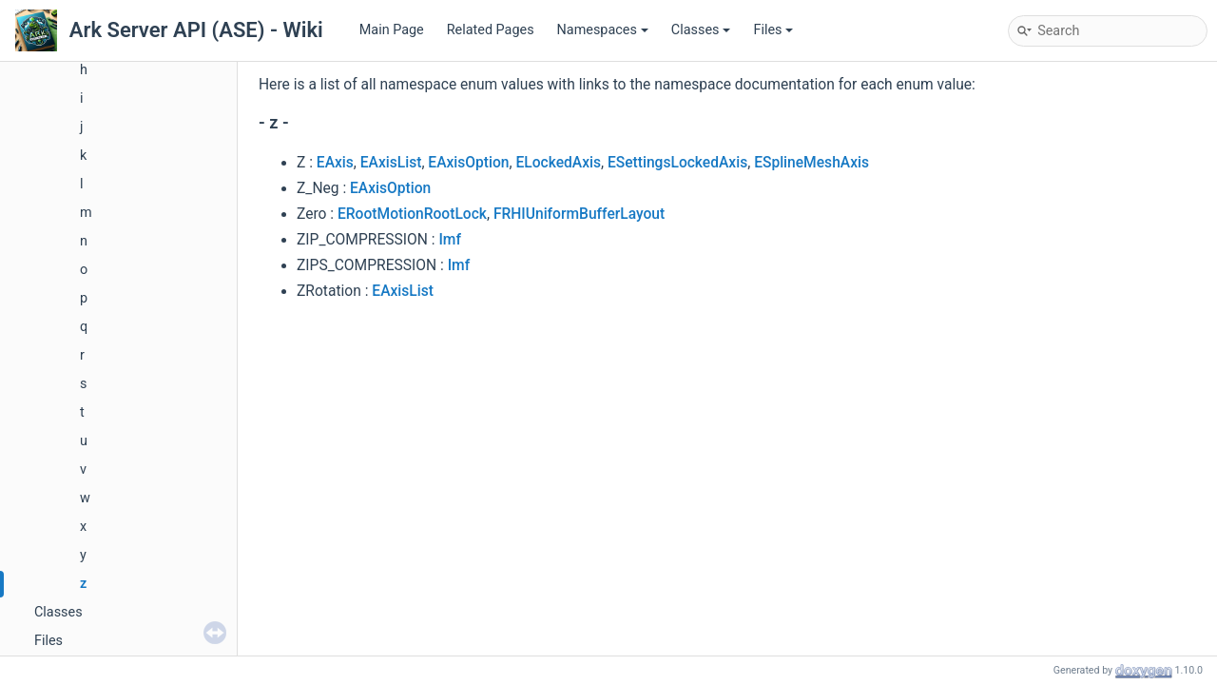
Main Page (391, 30)
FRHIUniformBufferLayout (579, 214)
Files (773, 30)
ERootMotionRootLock (412, 214)
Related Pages (490, 30)
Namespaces (602, 30)
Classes (701, 30)
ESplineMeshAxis (811, 162)
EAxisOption (468, 162)
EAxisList (391, 162)
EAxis (335, 162)
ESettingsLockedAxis (677, 162)
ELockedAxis (558, 162)
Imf (449, 239)
